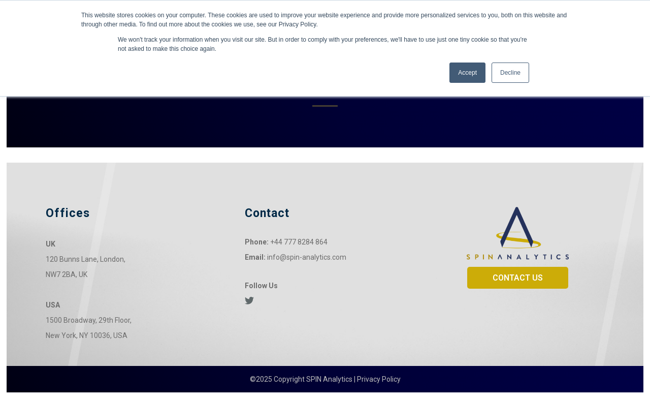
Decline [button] (510, 72)
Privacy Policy (379, 379)
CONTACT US (518, 278)
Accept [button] (467, 72)
